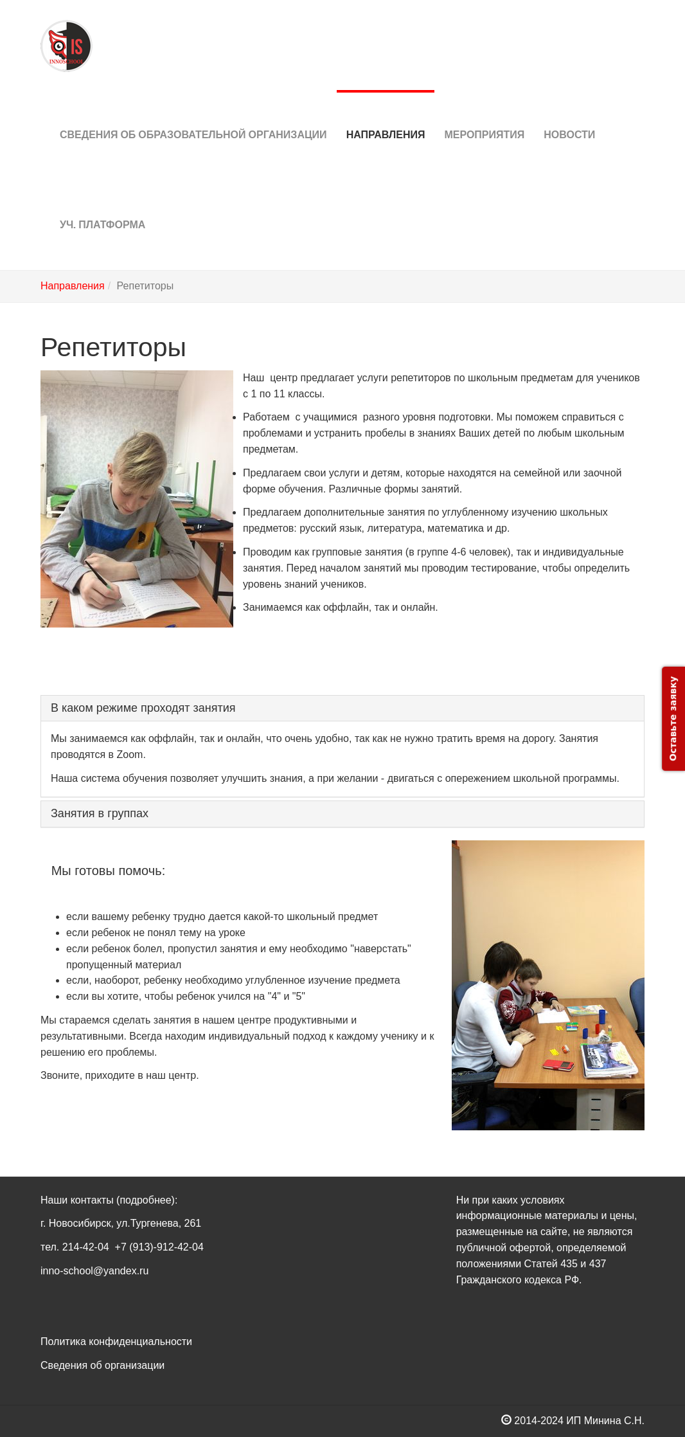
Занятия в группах (99, 813)
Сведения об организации (102, 1365)
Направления (386, 115)
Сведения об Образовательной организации (193, 115)
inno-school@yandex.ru (94, 1270)
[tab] (342, 708)
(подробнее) (145, 1200)
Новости (569, 115)
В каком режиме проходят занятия (143, 707)
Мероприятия (484, 115)
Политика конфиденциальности (116, 1341)
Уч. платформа (102, 205)
